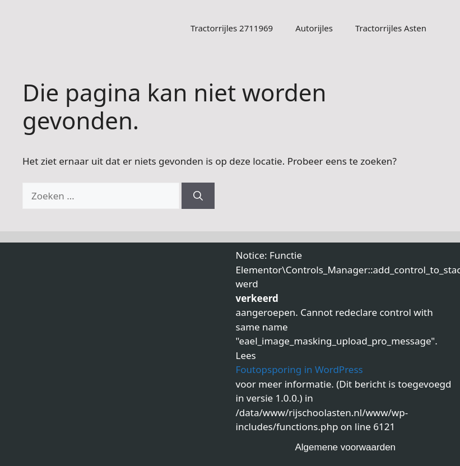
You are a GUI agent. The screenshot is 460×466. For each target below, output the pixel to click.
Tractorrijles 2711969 (231, 28)
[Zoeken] (198, 196)
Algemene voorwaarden (345, 447)
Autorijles (314, 28)
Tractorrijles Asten (390, 28)
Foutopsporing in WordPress (299, 369)
